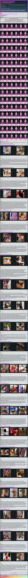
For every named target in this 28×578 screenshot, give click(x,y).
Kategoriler (4, 15)
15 (19, 572)
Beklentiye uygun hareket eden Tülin (6, 254)
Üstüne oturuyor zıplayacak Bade (6, 530)
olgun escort (3, 10)
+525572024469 (3, 28)
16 (21, 572)
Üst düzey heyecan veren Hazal (5, 426)
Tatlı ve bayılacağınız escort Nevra (6, 551)
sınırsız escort (18, 10)
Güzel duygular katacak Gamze (5, 405)
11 (13, 572)
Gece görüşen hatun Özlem (5, 509)
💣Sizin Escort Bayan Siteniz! (7, 2)
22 (14, 573)
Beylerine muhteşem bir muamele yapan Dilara (8, 446)
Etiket (2, 16)
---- (3, 156)
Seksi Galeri (5, 8)
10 (11, 572)
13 (16, 572)
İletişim (9, 8)
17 (23, 572)
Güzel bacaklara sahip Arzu (5, 383)
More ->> (24, 186)
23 (16, 573)
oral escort (7, 10)
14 (18, 572)
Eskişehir (5, 6)
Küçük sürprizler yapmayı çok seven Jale (7, 167)
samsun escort (20, 142)
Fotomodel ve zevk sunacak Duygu (6, 341)
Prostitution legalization (4, 14)
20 (11, 573)
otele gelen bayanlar (12, 10)
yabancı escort (23, 10)
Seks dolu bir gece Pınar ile (5, 363)
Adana (2, 6)
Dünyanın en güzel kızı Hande (5, 278)
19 (26, 572)
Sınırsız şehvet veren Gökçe (5, 321)
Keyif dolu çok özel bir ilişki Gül (5, 188)
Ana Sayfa (2, 141)
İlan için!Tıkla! (3, 29)
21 (13, 573)
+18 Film (2, 8)
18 (24, 572)
